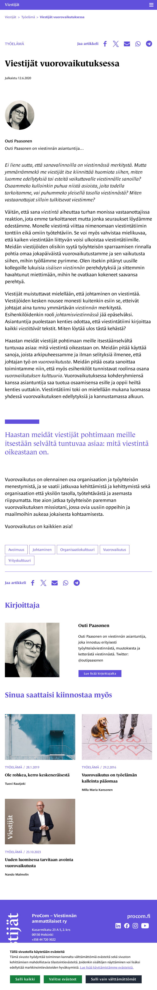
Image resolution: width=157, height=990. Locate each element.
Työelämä (14, 44)
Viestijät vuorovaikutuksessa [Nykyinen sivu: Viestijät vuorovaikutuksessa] (62, 17)
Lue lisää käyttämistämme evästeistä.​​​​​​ (106, 967)
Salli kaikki (25, 979)
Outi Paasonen (18, 141)
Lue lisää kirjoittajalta (100, 673)
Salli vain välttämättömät (113, 979)
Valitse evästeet (62, 979)
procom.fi (138, 916)
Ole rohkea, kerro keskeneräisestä (37, 775)
